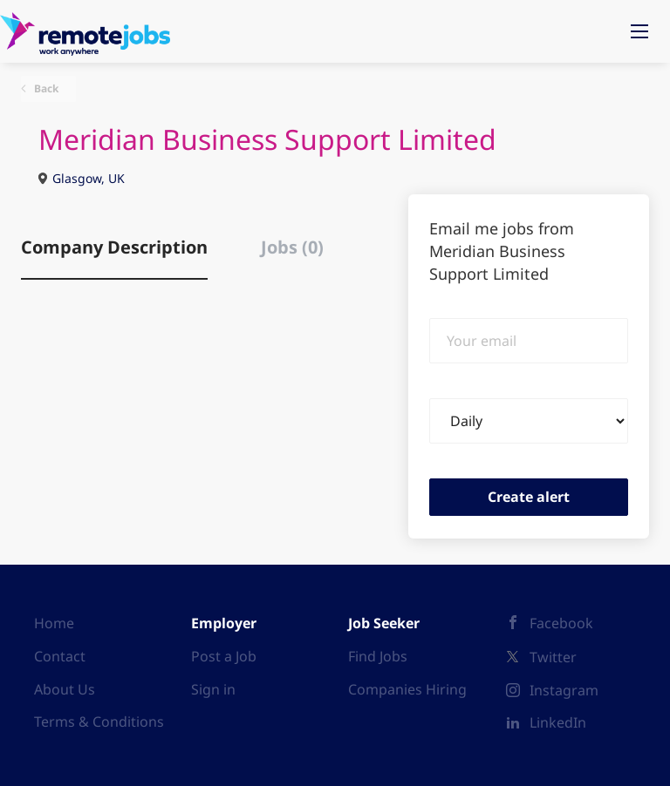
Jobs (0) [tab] (292, 247)
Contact (59, 656)
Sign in (213, 689)
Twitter (553, 657)
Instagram (564, 690)
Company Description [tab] (114, 247)
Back (44, 88)
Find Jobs (377, 656)
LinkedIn (558, 722)
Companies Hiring (407, 689)
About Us (64, 689)
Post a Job (223, 656)
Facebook (561, 623)
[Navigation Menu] (639, 31)
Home (54, 623)
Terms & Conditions (99, 721)
